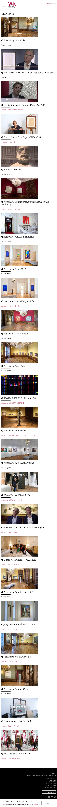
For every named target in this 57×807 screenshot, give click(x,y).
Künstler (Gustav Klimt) (9, 142)
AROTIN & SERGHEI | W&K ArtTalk (18, 398)
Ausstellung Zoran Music (14, 430)
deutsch (49, 3)
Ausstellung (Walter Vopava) (11, 500)
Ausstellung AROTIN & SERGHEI (17, 236)
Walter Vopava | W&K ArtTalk (16, 495)
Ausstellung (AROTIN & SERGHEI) (13, 403)
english (54, 3)
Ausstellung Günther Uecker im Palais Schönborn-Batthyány (26, 203)
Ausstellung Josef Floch (13, 366)
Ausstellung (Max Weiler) (10, 532)
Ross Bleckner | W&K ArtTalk (16, 656)
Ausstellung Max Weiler (13, 40)
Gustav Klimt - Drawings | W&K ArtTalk (21, 137)
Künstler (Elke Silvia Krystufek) (12, 564)
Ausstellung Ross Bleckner (14, 333)
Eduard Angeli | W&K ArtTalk (16, 721)
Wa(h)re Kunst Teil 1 (11, 169)
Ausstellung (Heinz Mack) (10, 306)
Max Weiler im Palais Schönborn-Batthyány (23, 527)
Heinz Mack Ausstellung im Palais (18, 301)
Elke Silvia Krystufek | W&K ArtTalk (19, 559)
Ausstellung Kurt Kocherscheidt (17, 592)
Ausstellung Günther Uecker (15, 689)
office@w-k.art (51, 787)
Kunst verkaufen (48, 792)
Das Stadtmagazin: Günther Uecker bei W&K (23, 105)
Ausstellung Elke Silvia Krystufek (17, 463)
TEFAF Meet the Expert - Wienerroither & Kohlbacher (27, 72)
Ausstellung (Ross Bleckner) (11, 661)
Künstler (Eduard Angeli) (10, 726)
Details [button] (36, 804)
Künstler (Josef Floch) (9, 629)
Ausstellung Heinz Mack (13, 269)
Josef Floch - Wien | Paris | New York (19, 624)
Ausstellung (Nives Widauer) (11, 758)
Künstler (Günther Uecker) (10, 209)
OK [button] (48, 803)
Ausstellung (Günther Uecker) (12, 109)
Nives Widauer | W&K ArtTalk (16, 753)
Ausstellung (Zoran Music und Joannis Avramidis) (19, 435)
